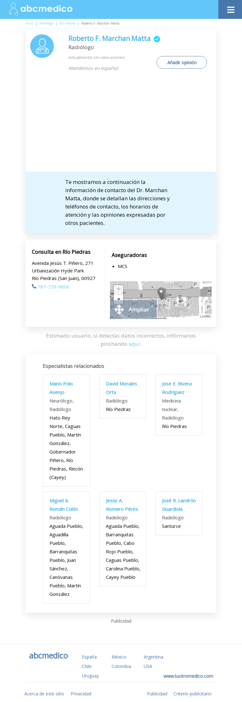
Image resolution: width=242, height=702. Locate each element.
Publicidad (157, 694)
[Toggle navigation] (230, 8)
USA (148, 666)
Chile (87, 666)
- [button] (119, 299)
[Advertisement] (126, 124)
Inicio (29, 23)
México (119, 657)
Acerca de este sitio (44, 694)
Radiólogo (46, 23)
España (89, 657)
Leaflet (205, 316)
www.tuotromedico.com (188, 676)
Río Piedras (67, 23)
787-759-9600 (51, 286)
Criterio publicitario (193, 694)
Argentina (153, 657)
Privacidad (81, 694)
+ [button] (119, 289)
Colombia (121, 666)
